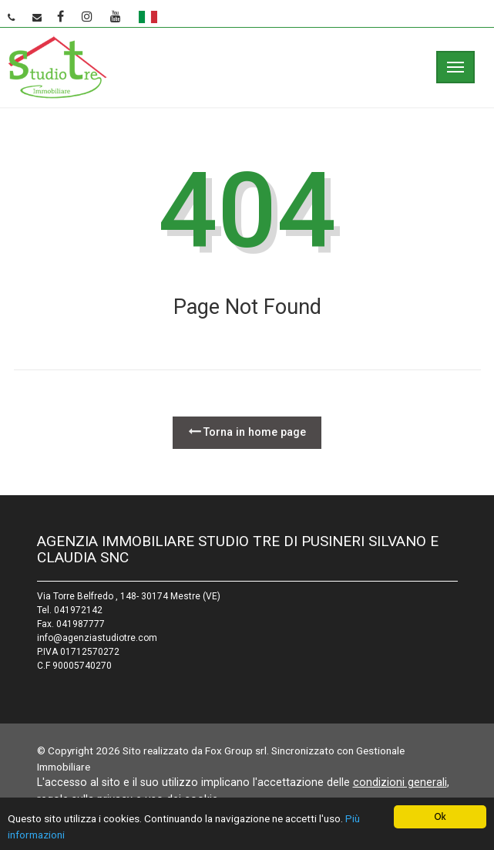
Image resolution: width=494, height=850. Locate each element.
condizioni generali (400, 782)
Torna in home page (247, 431)
